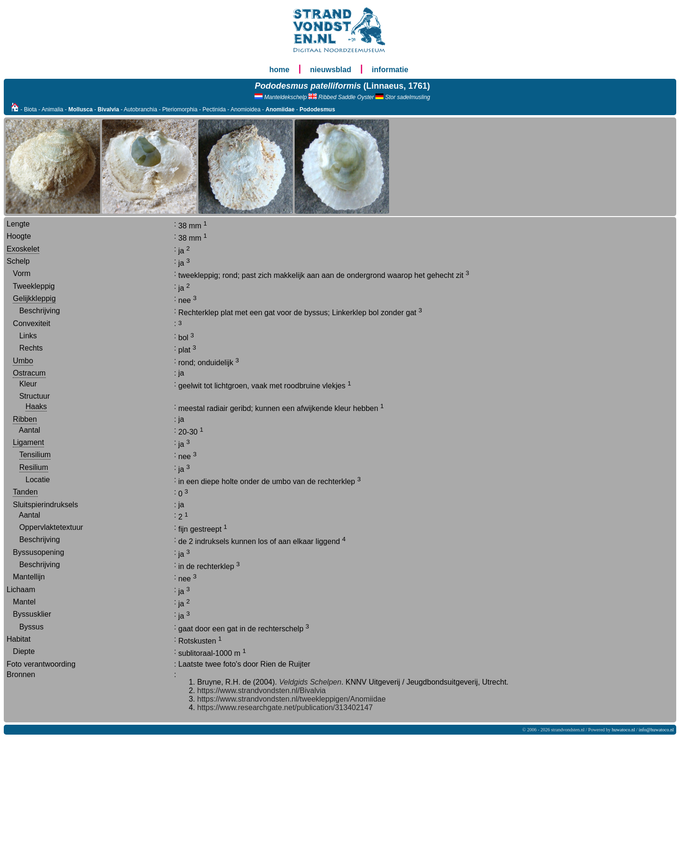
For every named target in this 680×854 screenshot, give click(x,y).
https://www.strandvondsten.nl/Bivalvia (261, 691)
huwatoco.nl (623, 729)
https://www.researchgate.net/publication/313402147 (285, 707)
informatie (390, 70)
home (279, 70)
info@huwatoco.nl (656, 729)
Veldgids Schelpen (309, 682)
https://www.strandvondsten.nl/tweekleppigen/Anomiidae (291, 699)
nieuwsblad (330, 70)
